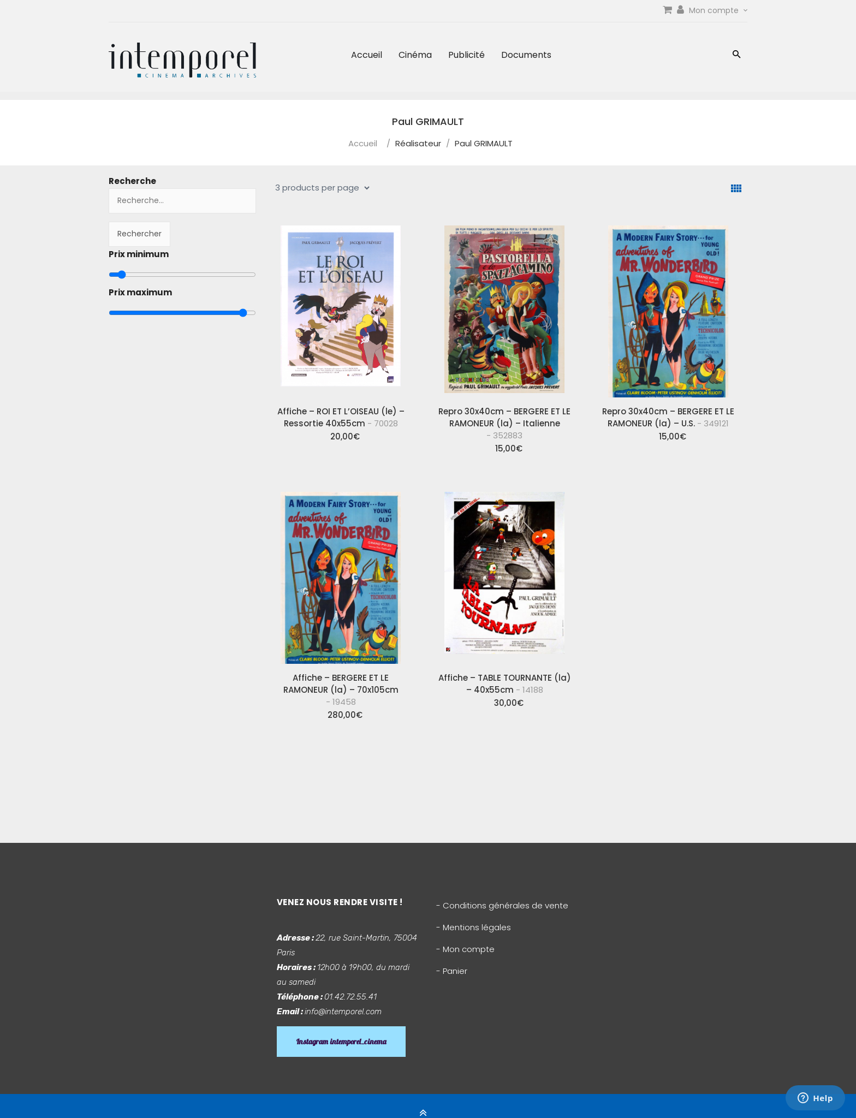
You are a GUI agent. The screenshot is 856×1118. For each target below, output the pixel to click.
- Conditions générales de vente (502, 905)
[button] (737, 55)
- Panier (451, 971)
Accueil (366, 55)
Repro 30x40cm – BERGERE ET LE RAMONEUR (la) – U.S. (668, 417)
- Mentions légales (473, 927)
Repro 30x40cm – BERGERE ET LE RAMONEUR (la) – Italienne (504, 423)
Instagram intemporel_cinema (341, 1041)
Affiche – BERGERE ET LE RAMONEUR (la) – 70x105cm (341, 689)
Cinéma (415, 55)
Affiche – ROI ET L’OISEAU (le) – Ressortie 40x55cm (341, 417)
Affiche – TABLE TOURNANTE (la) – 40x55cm (504, 683)
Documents (526, 55)
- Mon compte (465, 949)
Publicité (466, 55)
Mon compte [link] (718, 10)
